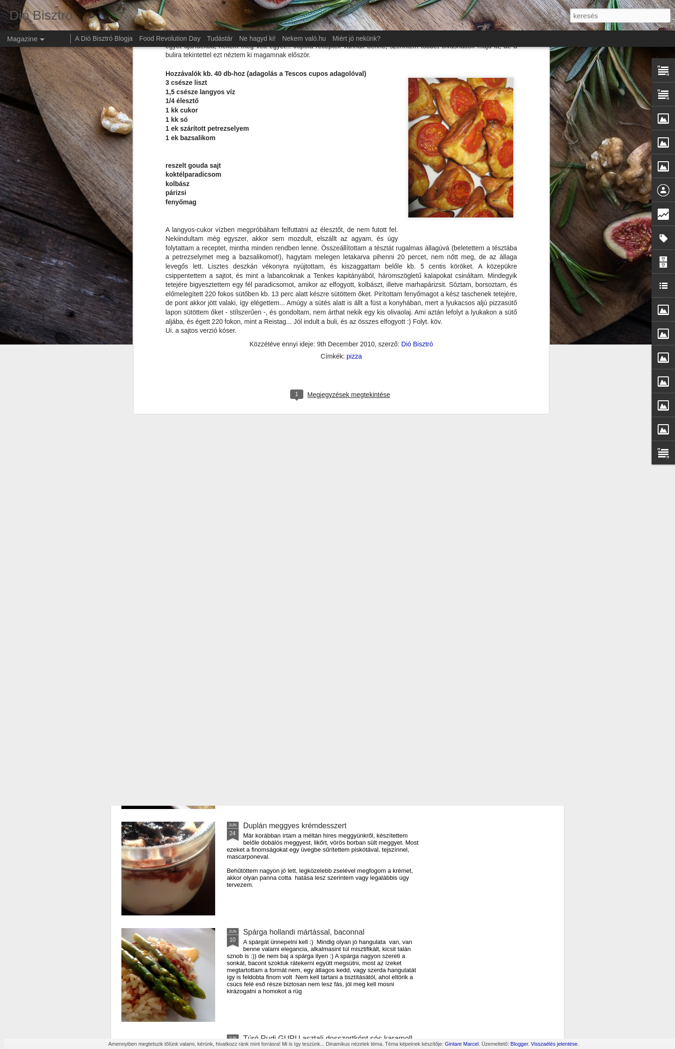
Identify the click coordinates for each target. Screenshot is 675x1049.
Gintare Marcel (462, 1044)
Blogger (519, 1044)
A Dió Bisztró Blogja (104, 38)
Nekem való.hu (304, 38)
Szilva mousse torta (276, 506)
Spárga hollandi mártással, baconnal (304, 932)
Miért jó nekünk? (356, 38)
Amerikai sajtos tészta (279, 719)
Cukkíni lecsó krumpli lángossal (295, 613)
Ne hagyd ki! (257, 38)
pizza (354, 117)
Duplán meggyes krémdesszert (295, 826)
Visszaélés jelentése (554, 1044)
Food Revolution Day (170, 38)
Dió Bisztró (417, 105)
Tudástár (220, 38)
